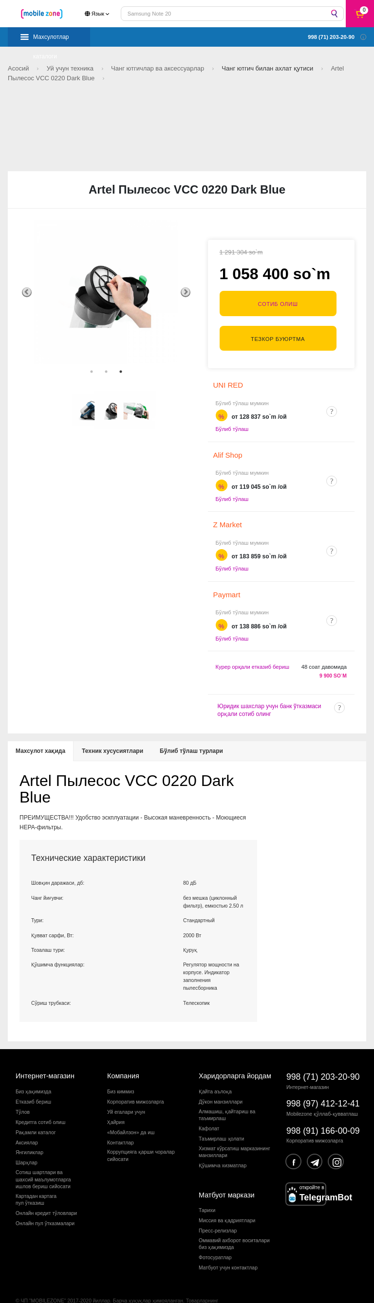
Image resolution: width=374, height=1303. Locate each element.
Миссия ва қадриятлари (227, 1199)
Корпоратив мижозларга (135, 1080)
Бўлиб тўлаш (232, 408)
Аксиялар (27, 1121)
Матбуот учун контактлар (228, 1246)
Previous (27, 292)
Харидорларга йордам (235, 1054)
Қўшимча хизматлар (222, 1144)
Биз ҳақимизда (33, 1070)
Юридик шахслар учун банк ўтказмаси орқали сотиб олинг (269, 688)
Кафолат (209, 1107)
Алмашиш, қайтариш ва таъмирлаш (227, 1094)
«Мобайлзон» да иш (130, 1110)
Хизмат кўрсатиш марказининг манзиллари (234, 1131)
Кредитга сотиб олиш (40, 1101)
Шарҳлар (26, 1141)
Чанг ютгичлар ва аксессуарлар (158, 68)
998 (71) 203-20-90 (323, 1055)
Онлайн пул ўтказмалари (45, 1202)
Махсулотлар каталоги (51, 40)
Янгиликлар (29, 1131)
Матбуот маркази (227, 1173)
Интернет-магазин (45, 1054)
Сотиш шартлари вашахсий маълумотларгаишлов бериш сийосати (43, 1158)
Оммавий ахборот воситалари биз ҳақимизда (234, 1222)
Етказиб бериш (33, 1080)
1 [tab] (91, 371)
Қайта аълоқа (215, 1070)
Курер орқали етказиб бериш (252, 645)
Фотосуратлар (215, 1236)
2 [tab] (106, 371)
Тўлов (23, 1090)
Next (185, 292)
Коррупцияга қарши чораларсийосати (141, 1134)
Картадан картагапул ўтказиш (36, 1178)
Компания (123, 1054)
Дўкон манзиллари (221, 1080)
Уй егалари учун (126, 1090)
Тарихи (207, 1189)
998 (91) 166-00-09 (323, 1109)
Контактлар (120, 1121)
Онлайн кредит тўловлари (46, 1192)
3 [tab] (121, 371)
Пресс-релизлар (218, 1209)
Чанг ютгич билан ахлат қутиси (268, 68)
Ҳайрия (116, 1101)
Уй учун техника (71, 68)
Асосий (19, 68)
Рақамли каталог (36, 1110)
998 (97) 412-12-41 (323, 1082)
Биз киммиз (120, 1070)
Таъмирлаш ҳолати (221, 1117)
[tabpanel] (106, 292)
